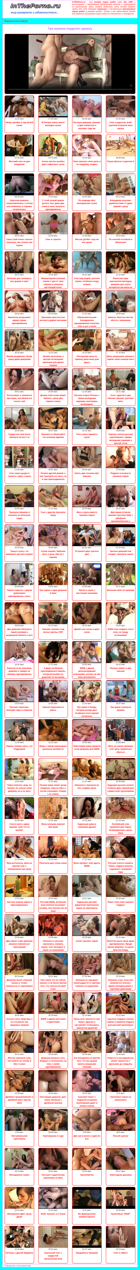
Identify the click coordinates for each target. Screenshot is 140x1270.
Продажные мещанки (87, 1253)
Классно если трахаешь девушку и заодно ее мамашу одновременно (19, 671)
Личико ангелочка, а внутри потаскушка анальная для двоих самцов (53, 360)
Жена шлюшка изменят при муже (53, 825)
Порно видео (6, 1268)
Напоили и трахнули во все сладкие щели (87, 786)
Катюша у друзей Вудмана (19, 1253)
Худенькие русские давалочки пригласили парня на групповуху (87, 905)
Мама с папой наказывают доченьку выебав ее (53, 747)
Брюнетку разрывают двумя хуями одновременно (19, 320)
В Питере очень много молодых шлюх (53, 123)
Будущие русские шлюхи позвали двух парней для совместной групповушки (120, 788)
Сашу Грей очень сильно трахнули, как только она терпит (19, 242)
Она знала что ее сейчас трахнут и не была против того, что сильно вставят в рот (53, 984)
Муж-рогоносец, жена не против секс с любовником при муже (19, 866)
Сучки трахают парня (87, 941)
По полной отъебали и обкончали (120, 240)
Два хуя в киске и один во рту (86, 1137)
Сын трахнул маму (22, 1268)
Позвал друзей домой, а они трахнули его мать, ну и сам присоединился (53, 476)
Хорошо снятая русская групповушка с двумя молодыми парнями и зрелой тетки (120, 438)
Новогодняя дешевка (120, 1175)
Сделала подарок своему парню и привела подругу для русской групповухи (120, 1022)
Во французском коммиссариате (87, 1215)
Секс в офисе (121, 1253)
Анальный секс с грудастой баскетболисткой (53, 1256)
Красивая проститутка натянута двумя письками (53, 318)
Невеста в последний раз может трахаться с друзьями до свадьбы (121, 1061)
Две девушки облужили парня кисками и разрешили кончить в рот (19, 632)
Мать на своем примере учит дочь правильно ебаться (120, 749)
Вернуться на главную (16, 21)
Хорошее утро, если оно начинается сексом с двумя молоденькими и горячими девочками (120, 984)
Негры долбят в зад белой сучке (19, 123)
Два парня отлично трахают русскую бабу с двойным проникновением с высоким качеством (120, 518)
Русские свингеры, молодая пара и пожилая (19, 708)
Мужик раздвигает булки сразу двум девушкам (19, 357)
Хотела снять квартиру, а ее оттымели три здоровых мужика (19, 1022)
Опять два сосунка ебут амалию (86, 474)
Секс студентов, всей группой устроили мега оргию (121, 125)
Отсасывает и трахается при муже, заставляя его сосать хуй (19, 398)
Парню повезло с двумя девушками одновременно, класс (19, 593)
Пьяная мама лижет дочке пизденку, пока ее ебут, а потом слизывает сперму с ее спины (53, 789)
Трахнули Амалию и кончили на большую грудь (19, 515)
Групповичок (87, 1175)
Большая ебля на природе (120, 590)
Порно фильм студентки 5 (120, 161)
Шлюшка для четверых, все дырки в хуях (19, 279)
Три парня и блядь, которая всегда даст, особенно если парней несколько (87, 711)
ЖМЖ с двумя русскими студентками (53, 1020)
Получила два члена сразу (53, 863)
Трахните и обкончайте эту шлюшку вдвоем (53, 435)
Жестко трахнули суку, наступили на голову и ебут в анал (19, 1061)
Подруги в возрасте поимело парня (120, 474)
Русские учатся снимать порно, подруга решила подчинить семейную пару (120, 867)
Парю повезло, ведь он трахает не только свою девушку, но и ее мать (19, 788)
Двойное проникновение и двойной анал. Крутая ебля (19, 1100)
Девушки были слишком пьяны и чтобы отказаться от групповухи (19, 983)
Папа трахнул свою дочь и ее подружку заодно (87, 162)
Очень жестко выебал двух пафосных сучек (53, 162)
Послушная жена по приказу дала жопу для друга (87, 359)
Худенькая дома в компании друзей (87, 825)
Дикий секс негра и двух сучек (86, 630)
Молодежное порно (19, 1175)
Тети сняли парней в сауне (87, 435)
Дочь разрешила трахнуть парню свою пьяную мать (120, 357)
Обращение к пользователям (17, 1266)
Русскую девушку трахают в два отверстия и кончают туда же (87, 125)
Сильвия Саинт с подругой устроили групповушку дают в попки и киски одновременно (86, 1103)
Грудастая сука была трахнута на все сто (19, 435)
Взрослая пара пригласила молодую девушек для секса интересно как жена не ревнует (120, 284)
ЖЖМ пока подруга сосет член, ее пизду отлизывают (121, 632)
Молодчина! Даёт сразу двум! (19, 1215)
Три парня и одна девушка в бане (53, 591)
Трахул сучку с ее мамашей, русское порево (19, 552)
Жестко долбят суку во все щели (87, 240)
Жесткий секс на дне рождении (19, 162)
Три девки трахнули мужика (120, 708)
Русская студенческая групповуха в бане (53, 1176)
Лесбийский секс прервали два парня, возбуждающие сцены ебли (120, 828)
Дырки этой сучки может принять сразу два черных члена (53, 398)
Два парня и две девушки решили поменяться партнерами (19, 944)
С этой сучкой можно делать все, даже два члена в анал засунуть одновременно (53, 204)
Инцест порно (38, 1268)
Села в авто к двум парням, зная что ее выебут (19, 827)
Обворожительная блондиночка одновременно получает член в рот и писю (87, 321)
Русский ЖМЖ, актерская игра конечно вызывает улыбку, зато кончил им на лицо (53, 906)
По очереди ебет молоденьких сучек (87, 201)
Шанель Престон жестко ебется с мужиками (120, 318)
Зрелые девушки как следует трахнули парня (120, 552)
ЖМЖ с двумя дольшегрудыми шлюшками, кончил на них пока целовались (87, 672)
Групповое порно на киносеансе (120, 1098)
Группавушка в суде (53, 1136)
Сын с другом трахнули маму (53, 513)
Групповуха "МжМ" (121, 1214)
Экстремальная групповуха (19, 1137)
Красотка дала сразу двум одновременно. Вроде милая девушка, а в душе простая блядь (120, 945)
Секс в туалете (53, 239)
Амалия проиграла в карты (53, 708)
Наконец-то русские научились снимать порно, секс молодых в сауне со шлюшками (53, 945)
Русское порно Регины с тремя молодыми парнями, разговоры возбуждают (86, 399)
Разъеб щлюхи (120, 1136)
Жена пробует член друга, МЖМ (86, 864)
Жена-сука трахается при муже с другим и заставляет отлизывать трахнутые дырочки (87, 1023)
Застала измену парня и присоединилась (19, 903)
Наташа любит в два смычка (120, 669)
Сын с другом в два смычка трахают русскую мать (121, 398)
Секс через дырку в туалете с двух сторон (19, 474)
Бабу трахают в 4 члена (53, 1214)
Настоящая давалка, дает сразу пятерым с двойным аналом (53, 1100)
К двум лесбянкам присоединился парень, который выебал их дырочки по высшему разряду (53, 674)
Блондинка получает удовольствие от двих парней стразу (120, 203)
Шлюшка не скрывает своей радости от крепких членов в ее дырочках (86, 983)
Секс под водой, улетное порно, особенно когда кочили (87, 281)
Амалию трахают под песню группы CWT (53, 630)
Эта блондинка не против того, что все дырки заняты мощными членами (87, 1062)
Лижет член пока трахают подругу (120, 903)
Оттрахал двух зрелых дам (87, 552)
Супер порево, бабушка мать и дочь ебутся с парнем (53, 554)
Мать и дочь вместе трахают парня (87, 513)
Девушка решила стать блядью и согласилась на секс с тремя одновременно (53, 1062)
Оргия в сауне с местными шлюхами (87, 591)
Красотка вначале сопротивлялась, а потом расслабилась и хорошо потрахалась (19, 204)
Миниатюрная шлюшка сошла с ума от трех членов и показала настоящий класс (53, 282)
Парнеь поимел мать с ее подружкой (19, 747)
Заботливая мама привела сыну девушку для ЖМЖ (87, 747)
